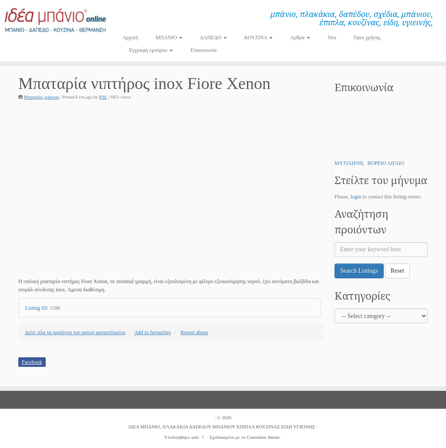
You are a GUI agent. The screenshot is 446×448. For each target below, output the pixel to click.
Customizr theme (263, 437)
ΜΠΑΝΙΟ (168, 37)
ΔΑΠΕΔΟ (213, 37)
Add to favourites (152, 332)
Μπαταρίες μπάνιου (41, 97)
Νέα (332, 37)
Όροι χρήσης (367, 37)
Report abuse (194, 332)
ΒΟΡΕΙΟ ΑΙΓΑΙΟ (385, 163)
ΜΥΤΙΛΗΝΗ (348, 163)
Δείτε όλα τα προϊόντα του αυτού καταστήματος (75, 332)
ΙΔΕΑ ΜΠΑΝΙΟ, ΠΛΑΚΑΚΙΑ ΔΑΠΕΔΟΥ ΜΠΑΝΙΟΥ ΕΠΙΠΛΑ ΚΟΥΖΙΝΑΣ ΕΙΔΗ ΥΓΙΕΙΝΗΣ (221, 426)
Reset (397, 270)
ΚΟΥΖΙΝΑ (258, 37)
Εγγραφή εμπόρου (151, 50)
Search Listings (359, 270)
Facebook (32, 362)
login (356, 197)
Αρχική (130, 37)
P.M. (103, 97)
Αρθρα (300, 37)
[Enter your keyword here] (381, 249)
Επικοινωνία (203, 50)
